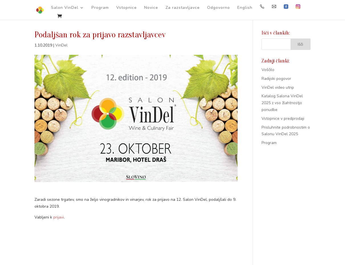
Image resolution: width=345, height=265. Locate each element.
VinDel (61, 45)
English (244, 8)
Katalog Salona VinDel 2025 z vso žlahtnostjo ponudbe (282, 102)
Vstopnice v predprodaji (283, 118)
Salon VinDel (64, 8)
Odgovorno (218, 8)
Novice (151, 8)
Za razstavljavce (183, 8)
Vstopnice (126, 8)
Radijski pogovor (276, 78)
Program (100, 8)
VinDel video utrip (278, 87)
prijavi (58, 217)
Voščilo (268, 69)
